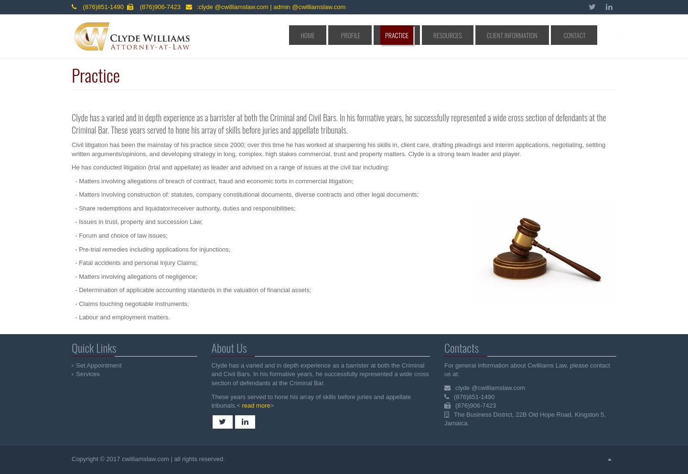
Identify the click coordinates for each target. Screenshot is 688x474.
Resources (474, 35)
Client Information (527, 35)
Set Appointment (99, 365)
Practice (434, 35)
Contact (578, 35)
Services (88, 374)
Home (367, 35)
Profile (398, 35)
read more (255, 405)
